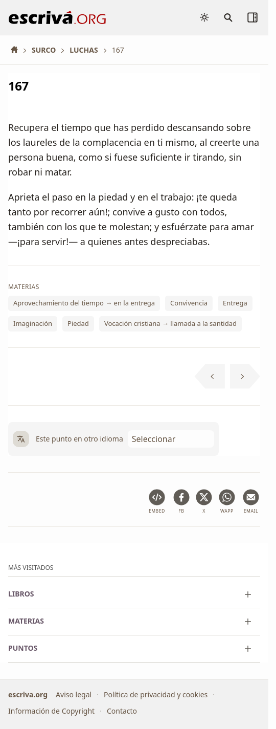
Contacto (122, 711)
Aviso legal (73, 694)
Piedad (78, 323)
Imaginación (32, 323)
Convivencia (189, 302)
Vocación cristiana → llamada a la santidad (170, 323)
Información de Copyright (51, 711)
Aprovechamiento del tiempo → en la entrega (84, 302)
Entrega (235, 302)
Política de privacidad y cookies (156, 694)
